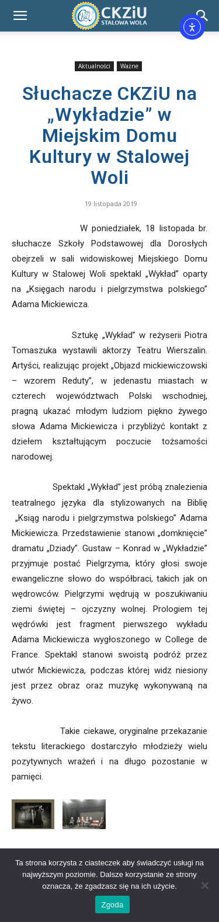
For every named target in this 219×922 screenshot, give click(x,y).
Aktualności (94, 66)
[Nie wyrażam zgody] (204, 885)
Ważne (129, 66)
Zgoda (112, 904)
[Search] (202, 16)
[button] (20, 16)
